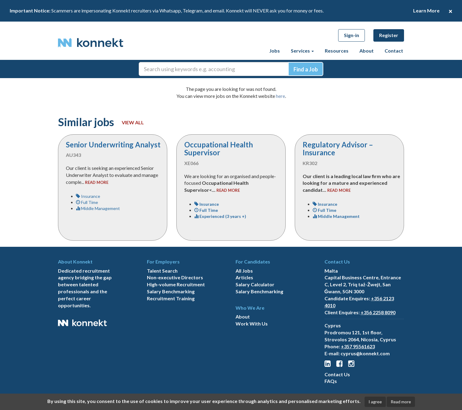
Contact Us (337, 374)
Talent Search (162, 271)
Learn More (426, 10)
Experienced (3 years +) (220, 216)
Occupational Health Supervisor (218, 148)
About (366, 50)
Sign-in (351, 35)
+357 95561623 (358, 346)
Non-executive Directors (175, 277)
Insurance (88, 196)
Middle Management (98, 208)
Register (388, 35)
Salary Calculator (255, 284)
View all (133, 122)
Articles (244, 277)
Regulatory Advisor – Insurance (338, 148)
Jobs (274, 50)
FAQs (330, 381)
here (280, 96)
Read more (401, 401)
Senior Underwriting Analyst (113, 144)
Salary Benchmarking (171, 291)
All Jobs (244, 271)
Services (302, 50)
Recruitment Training (171, 298)
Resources (336, 50)
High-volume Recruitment (176, 284)
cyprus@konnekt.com (365, 353)
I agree (375, 401)
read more (96, 182)
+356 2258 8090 (378, 312)
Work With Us (252, 323)
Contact (394, 50)
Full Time (87, 202)
